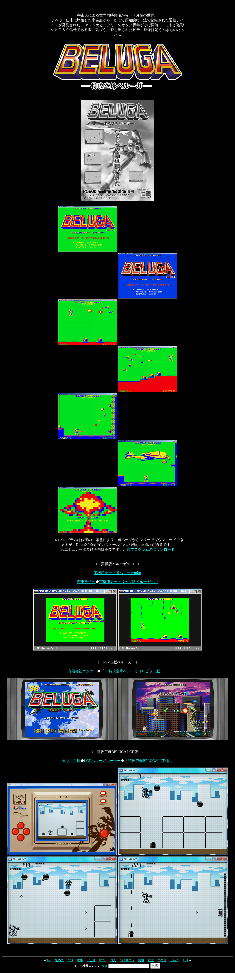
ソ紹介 (174, 960)
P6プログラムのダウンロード (151, 549)
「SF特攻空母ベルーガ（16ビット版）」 (134, 671)
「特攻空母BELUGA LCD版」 (148, 761)
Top (48, 960)
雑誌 (151, 960)
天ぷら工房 (71, 761)
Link (186, 960)
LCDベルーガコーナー (102, 761)
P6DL (102, 960)
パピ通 (91, 960)
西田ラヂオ (86, 582)
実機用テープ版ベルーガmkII (117, 573)
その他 (161, 960)
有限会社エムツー (82, 671)
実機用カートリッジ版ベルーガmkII (128, 582)
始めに (59, 960)
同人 (113, 960)
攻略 (80, 960)
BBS (70, 960)
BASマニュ (127, 960)
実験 (141, 960)
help (104, 965)
